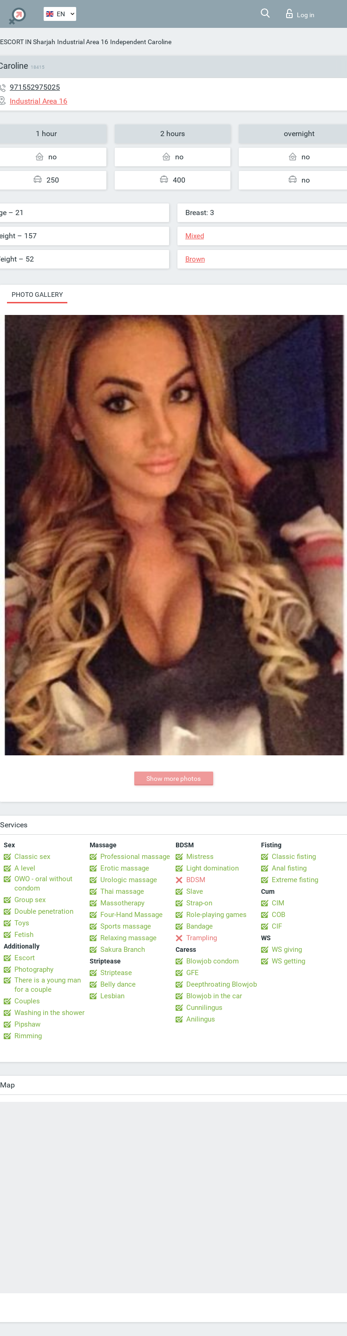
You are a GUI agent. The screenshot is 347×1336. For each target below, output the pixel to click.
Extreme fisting (295, 880)
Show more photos (173, 778)
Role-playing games (216, 914)
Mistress (200, 856)
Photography (33, 969)
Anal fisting (289, 868)
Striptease (116, 973)
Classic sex (32, 856)
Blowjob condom (212, 961)
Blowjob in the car (214, 996)
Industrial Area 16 (82, 42)
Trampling (201, 938)
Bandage (199, 926)
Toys (21, 923)
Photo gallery (37, 294)
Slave (194, 891)
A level (24, 868)
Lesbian (112, 996)
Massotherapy (122, 903)
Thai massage (122, 891)
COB (278, 914)
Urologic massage (128, 880)
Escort (24, 958)
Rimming (28, 1036)
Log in (300, 13)
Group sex (30, 900)
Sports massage (125, 926)
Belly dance (118, 984)
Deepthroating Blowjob (221, 984)
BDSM (195, 880)
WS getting (288, 961)
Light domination (212, 868)
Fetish (23, 934)
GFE (192, 973)
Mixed (194, 236)
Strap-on (199, 903)
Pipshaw (27, 1024)
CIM (278, 903)
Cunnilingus (204, 1007)
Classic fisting (294, 856)
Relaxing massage (128, 938)
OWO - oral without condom (43, 883)
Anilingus (200, 1019)
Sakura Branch (122, 949)
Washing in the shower (49, 1013)
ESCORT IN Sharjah (27, 42)
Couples (27, 1001)
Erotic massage (124, 868)
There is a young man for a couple (47, 985)
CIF (277, 926)
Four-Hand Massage (131, 914)
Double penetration (43, 911)
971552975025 (35, 87)
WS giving (287, 949)
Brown (195, 259)
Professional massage (135, 856)
